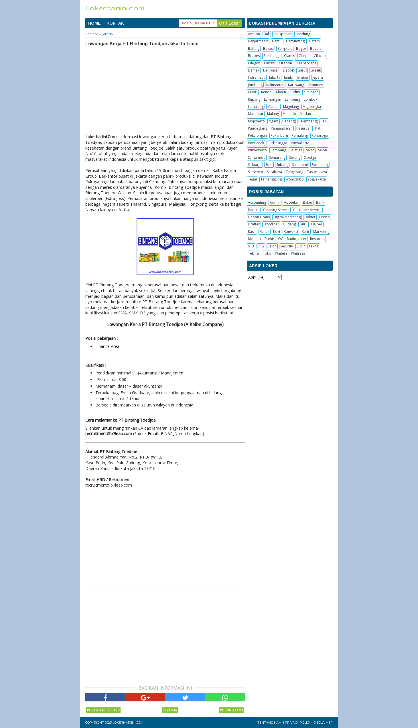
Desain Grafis (259, 217)
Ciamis (289, 55)
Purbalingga (277, 142)
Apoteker (291, 202)
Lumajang (256, 106)
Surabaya (274, 171)
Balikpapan (282, 33)
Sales (310, 150)
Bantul (277, 41)
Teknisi (253, 253)
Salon (322, 150)
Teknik (314, 246)
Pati (318, 128)
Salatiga (296, 150)
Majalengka (312, 106)
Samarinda (256, 157)
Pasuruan (303, 128)
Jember (303, 77)
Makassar (255, 113)
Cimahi (269, 63)
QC (280, 238)
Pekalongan (257, 135)
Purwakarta (300, 142)
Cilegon (254, 63)
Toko (267, 253)
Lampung (292, 99)
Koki (276, 231)
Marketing (321, 231)
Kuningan (310, 92)
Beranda (170, 710)
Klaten (281, 92)
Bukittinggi (271, 55)
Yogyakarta (316, 179)
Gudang (289, 224)
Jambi (288, 77)
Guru (303, 224)
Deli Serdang (306, 63)
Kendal (266, 92)
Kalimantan (275, 84)
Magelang (291, 106)
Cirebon (285, 63)
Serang (294, 157)
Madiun (273, 106)
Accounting (257, 202)
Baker (307, 202)
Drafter (254, 224)
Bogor (301, 48)
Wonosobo (294, 179)
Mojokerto (256, 121)
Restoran (317, 238)
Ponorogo (319, 135)
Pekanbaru (279, 135)
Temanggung (271, 179)
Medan (305, 113)
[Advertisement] (165, 94)
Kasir (252, 231)
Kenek (264, 231)
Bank (320, 202)
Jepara (317, 77)
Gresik (315, 70)
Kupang (254, 99)
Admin (275, 202)
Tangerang (294, 171)
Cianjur (304, 55)
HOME (94, 23)
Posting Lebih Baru (103, 710)
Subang (282, 164)
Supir (301, 246)
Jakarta (274, 77)
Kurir (305, 231)
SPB (251, 246)
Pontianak (256, 142)
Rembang (278, 150)
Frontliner (271, 224)
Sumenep (255, 171)
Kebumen (315, 84)
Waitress (298, 253)
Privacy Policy (298, 723)
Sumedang (320, 164)
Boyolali (316, 48)
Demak (253, 70)
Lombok (310, 99)
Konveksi (291, 231)
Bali (267, 33)
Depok (288, 70)
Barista (253, 209)
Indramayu (256, 77)
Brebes (254, 55)
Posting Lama (231, 710)
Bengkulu (284, 48)
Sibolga (310, 157)
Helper (316, 224)
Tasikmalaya (317, 171)
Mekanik (254, 238)
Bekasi (268, 48)
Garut (302, 70)
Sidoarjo (255, 164)
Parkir (269, 238)
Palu (323, 121)
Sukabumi (300, 164)
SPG (261, 246)
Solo (269, 164)
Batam (314, 41)
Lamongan (272, 99)
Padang (288, 121)
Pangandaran (282, 128)
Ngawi (274, 121)
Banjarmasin (258, 41)
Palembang (307, 121)
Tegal (252, 179)
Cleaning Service (276, 209)
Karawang (296, 84)
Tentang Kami (269, 723)
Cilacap (320, 55)
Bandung (302, 33)
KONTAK (115, 23)
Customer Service (307, 209)
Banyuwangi (295, 41)
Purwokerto (257, 150)
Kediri (252, 92)
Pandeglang (257, 128)
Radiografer (296, 238)
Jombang (255, 84)
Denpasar (271, 70)
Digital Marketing (287, 217)
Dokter (310, 217)
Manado (289, 113)
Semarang (277, 157)
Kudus (295, 92)
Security (286, 246)
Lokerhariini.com (128, 723)
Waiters (281, 253)
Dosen (324, 217)
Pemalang (300, 135)
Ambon (254, 33)
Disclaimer (323, 723)
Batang (253, 48)
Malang (273, 113)
